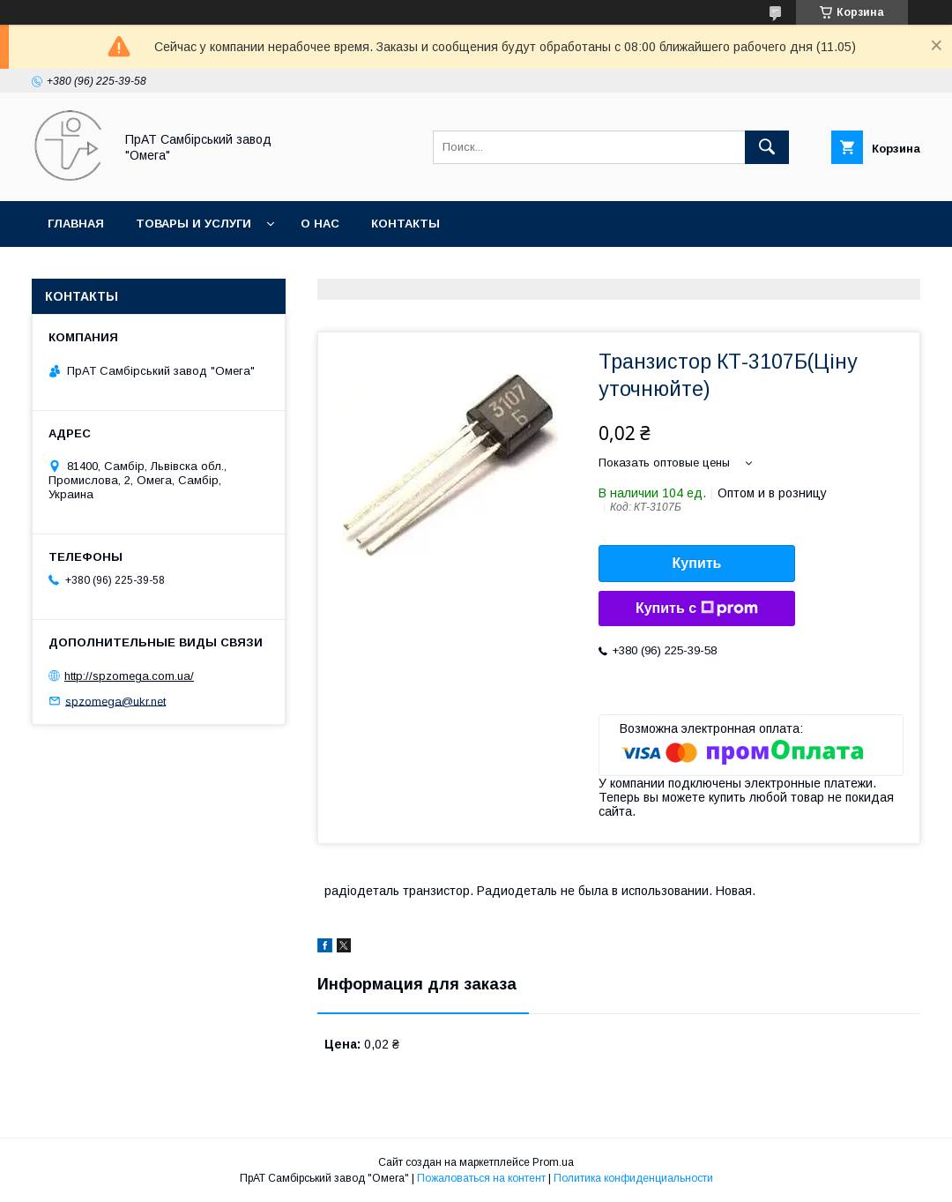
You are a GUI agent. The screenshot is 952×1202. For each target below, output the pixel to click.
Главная (76, 223)
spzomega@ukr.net (115, 700)
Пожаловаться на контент (481, 1178)
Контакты (405, 223)
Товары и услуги (193, 223)
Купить (697, 563)
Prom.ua (553, 1162)
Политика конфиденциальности (633, 1178)
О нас (320, 223)
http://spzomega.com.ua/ (129, 676)
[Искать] (767, 147)
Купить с (697, 608)
